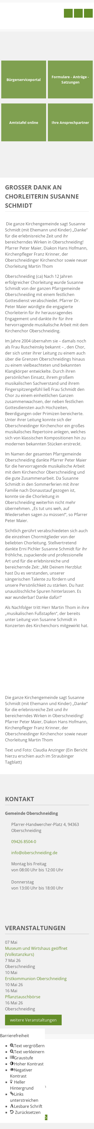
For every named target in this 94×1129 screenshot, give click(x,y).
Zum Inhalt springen (19, 1126)
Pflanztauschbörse (22, 997)
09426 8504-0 (23, 841)
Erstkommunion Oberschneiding (36, 978)
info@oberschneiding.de (34, 852)
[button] (27, 1046)
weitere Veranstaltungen (33, 1020)
